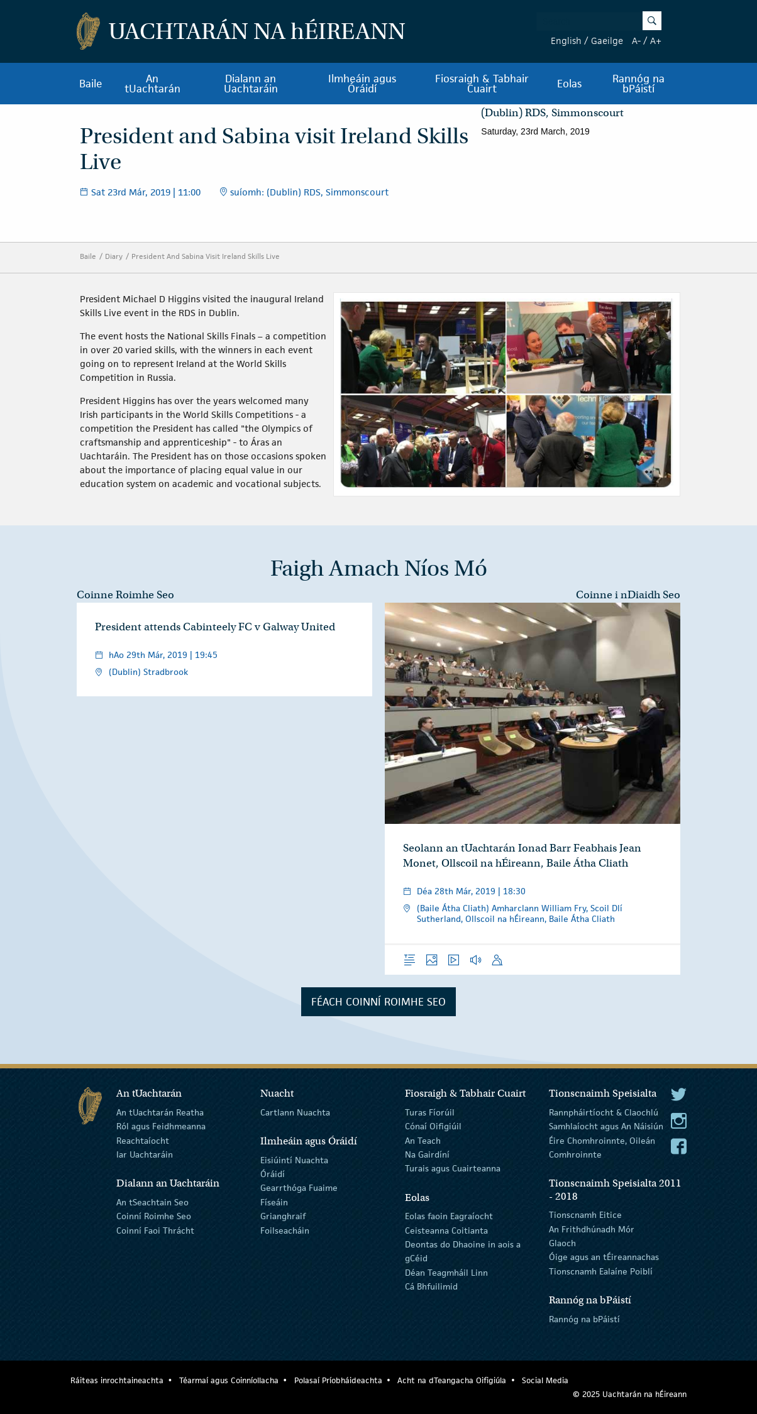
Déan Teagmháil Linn (446, 1272)
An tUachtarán (152, 84)
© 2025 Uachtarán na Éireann (630, 1394)
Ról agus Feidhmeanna (161, 1126)
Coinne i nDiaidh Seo (628, 594)
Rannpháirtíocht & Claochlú (603, 1112)
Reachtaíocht (142, 1140)
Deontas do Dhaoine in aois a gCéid (463, 1251)
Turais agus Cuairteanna (452, 1168)
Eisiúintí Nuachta (294, 1159)
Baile (90, 83)
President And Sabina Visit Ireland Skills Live (205, 256)
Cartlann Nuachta (295, 1112)
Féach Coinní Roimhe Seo (378, 1002)
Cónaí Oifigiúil (433, 1126)
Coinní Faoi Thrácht (155, 1230)
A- (636, 41)
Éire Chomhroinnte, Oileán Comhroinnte (602, 1146)
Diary (114, 256)
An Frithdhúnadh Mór (591, 1228)
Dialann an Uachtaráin (251, 84)
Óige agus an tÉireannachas (604, 1257)
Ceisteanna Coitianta (446, 1230)
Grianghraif (283, 1216)
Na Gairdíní (427, 1154)
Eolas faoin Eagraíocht (449, 1216)
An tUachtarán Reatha (160, 1112)
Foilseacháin (284, 1230)
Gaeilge (607, 41)
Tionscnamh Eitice (585, 1214)
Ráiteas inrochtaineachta (116, 1380)
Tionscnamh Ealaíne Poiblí (601, 1271)
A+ (655, 41)
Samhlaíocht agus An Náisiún (606, 1126)
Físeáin (274, 1202)
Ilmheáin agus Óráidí (362, 84)
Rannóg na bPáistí (638, 84)
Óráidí (272, 1174)
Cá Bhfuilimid (431, 1286)
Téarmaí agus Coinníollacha (229, 1380)
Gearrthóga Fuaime (299, 1187)
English (566, 41)
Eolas (569, 83)
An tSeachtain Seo (152, 1202)
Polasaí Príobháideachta (338, 1380)
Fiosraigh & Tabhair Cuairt (482, 84)
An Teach (423, 1140)
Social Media (545, 1380)
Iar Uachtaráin (144, 1154)
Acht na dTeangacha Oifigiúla (451, 1380)
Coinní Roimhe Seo (153, 1216)
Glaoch (562, 1243)
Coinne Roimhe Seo (125, 594)
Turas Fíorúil (430, 1112)
